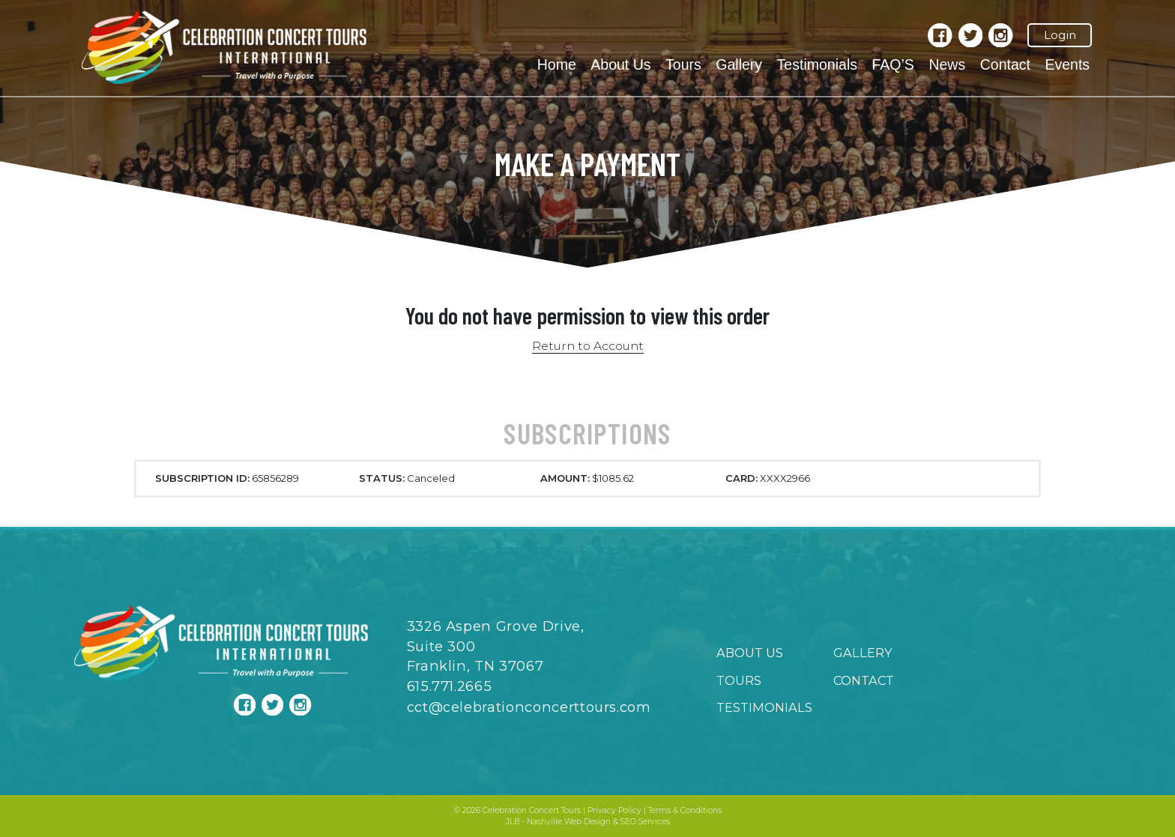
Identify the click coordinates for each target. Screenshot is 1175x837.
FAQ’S (892, 64)
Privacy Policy (614, 810)
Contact (1005, 64)
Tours (683, 64)
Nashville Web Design (569, 822)
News (946, 64)
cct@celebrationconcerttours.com (529, 707)
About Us (620, 64)
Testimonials (817, 64)
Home (556, 64)
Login (1060, 35)
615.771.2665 (449, 686)
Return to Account (588, 346)
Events (1067, 64)
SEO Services (645, 822)
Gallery (739, 64)
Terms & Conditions (685, 810)
